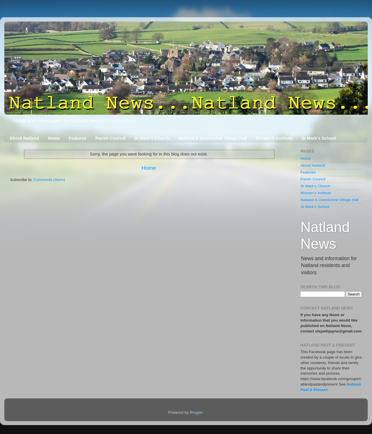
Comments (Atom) (49, 180)
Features (78, 138)
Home (54, 138)
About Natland (24, 138)
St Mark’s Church (152, 138)
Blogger (196, 412)
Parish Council (110, 138)
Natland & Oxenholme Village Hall (212, 138)
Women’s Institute (274, 138)
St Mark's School (318, 138)
